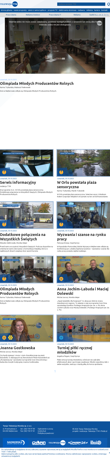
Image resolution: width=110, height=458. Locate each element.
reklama (89, 10)
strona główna (6, 10)
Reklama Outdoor (33, 15)
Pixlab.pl (104, 431)
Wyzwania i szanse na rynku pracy (81, 236)
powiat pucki (65, 260)
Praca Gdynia (11, 15)
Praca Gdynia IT (55, 15)
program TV (52, 10)
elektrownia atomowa (67, 10)
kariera (97, 10)
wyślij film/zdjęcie (102, 14)
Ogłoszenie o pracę (45, 429)
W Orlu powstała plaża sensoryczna (76, 184)
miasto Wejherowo (10, 205)
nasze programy (20, 10)
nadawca (81, 10)
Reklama (77, 15)
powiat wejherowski (68, 205)
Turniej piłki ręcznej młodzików (74, 350)
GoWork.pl (42, 431)
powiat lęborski (9, 319)
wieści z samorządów (36, 10)
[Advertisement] (27, 127)
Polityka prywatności (46, 433)
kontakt (104, 10)
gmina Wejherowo (67, 153)
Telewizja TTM (94, 431)
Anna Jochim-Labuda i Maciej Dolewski (83, 291)
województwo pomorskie (13, 153)
